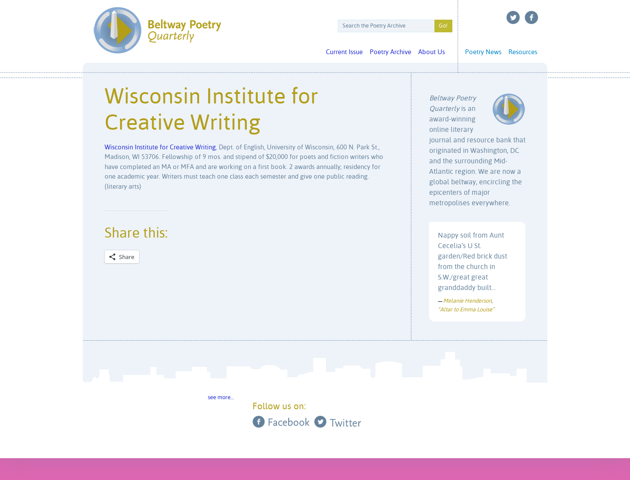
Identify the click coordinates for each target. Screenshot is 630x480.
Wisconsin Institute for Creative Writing (160, 147)
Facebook (532, 17)
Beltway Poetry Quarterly (157, 30)
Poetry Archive (390, 52)
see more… (221, 398)
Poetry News (483, 52)
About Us (431, 52)
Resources (522, 52)
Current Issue (344, 52)
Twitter (513, 17)
